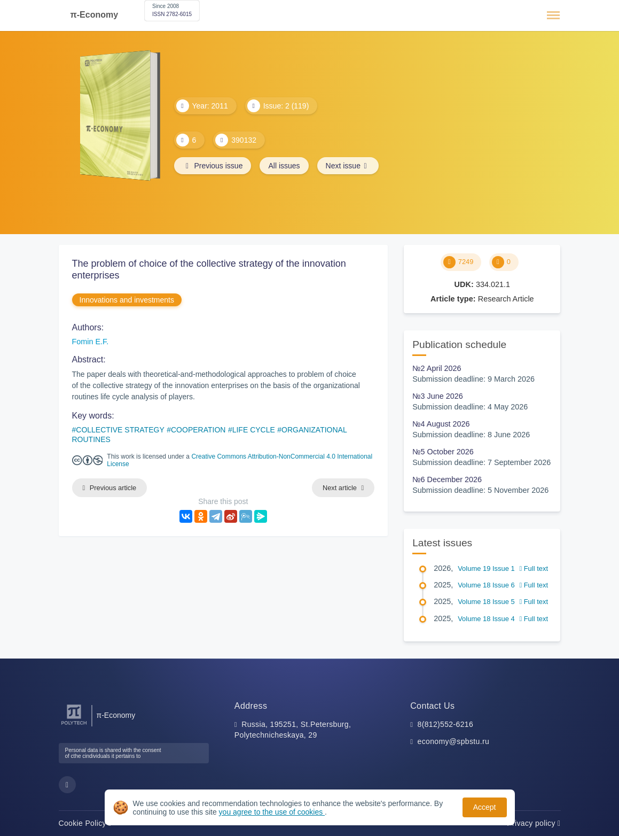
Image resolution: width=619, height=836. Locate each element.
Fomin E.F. (90, 341)
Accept (484, 807)
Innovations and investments (127, 300)
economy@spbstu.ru (454, 741)
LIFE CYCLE (253, 429)
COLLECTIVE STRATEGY (120, 429)
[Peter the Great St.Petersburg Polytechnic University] (74, 725)
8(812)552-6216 (446, 724)
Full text (533, 568)
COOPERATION (198, 429)
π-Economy (94, 14)
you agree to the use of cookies (272, 812)
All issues (284, 165)
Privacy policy (533, 823)
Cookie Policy (85, 823)
